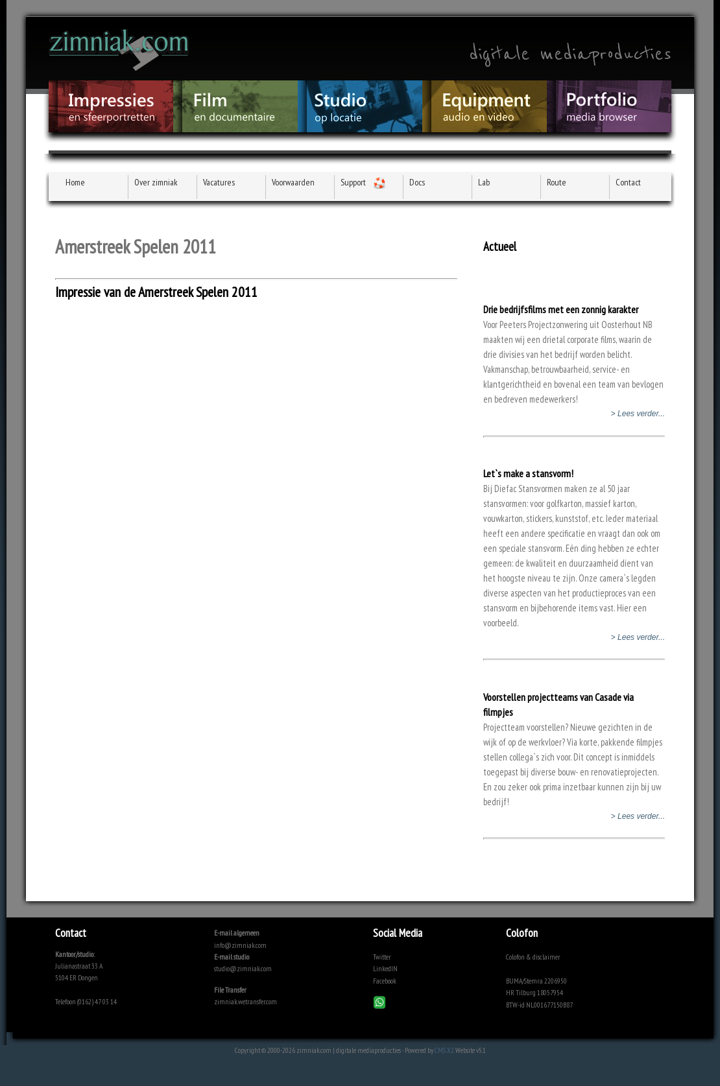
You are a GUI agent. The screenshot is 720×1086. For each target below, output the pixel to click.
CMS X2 (444, 1050)
